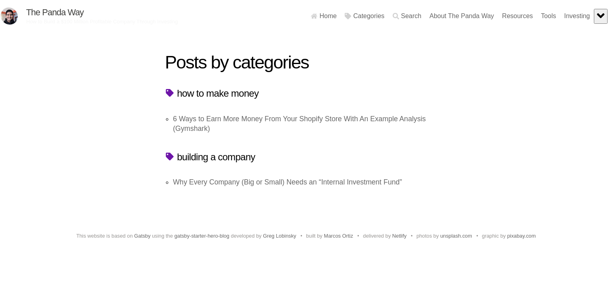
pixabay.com (521, 236)
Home (308, 15)
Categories (348, 15)
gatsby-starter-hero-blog (201, 236)
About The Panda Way (446, 15)
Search (391, 15)
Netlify (399, 236)
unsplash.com (456, 236)
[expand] (585, 16)
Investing (561, 15)
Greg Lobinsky (279, 236)
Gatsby (142, 236)
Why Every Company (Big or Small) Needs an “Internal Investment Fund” (287, 182)
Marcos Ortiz (338, 236)
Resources (501, 15)
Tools (532, 15)
